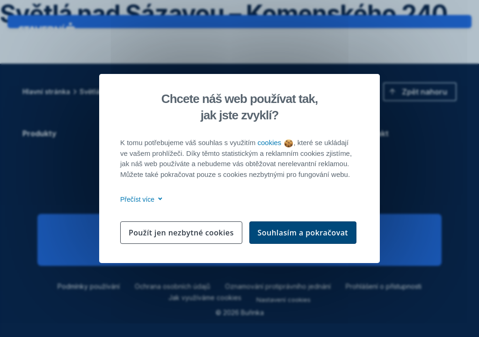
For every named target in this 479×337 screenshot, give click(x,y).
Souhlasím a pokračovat (303, 232)
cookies (274, 143)
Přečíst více (139, 199)
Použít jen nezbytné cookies (181, 232)
